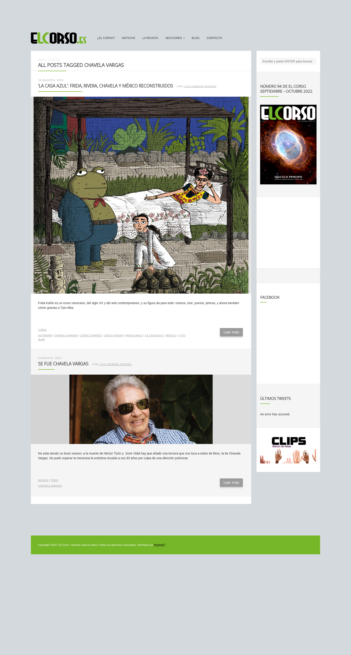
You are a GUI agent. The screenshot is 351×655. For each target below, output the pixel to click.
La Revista (150, 38)
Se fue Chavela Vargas (63, 364)
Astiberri (45, 335)
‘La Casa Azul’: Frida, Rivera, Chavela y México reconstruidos (105, 86)
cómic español (91, 335)
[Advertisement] (175, 14)
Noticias (128, 38)
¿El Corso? (106, 38)
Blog (195, 38)
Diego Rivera (113, 335)
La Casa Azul (154, 335)
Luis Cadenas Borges (200, 86)
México (171, 335)
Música (43, 480)
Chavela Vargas (66, 335)
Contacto (214, 38)
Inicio (42, 59)
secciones (173, 38)
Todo (54, 480)
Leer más (231, 332)
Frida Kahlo (134, 335)
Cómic (42, 329)
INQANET (159, 544)
